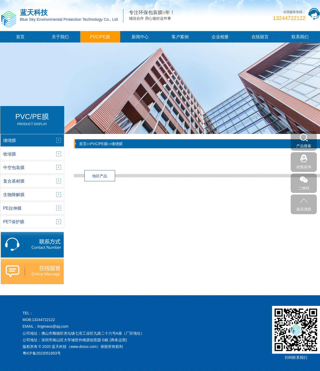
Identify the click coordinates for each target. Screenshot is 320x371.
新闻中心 (140, 37)
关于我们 (60, 37)
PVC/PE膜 (100, 37)
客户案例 (180, 37)
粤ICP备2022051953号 (42, 353)
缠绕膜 (117, 144)
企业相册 (220, 37)
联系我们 (300, 37)
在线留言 (260, 37)
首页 (20, 37)
